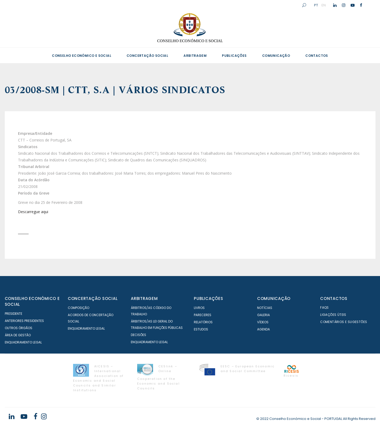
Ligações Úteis (333, 314)
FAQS (324, 307)
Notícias (264, 307)
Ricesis (291, 375)
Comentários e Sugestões (343, 322)
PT (316, 5)
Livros (199, 307)
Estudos (201, 329)
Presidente (13, 313)
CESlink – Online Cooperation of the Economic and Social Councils (158, 377)
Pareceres (202, 315)
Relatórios (203, 322)
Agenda (263, 329)
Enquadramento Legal (23, 342)
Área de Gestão (18, 335)
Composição (78, 307)
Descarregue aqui (33, 211)
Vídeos (263, 322)
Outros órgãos (18, 328)
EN (323, 5)
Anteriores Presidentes (24, 321)
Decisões (138, 335)
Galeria (263, 315)
